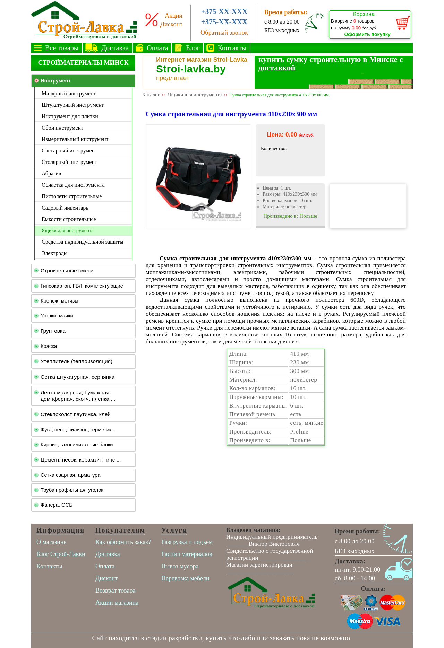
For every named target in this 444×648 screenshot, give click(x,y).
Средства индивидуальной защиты (82, 242)
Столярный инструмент (69, 162)
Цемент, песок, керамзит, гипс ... (81, 460)
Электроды (55, 253)
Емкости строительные (69, 219)
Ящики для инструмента (68, 230)
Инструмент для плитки (70, 116)
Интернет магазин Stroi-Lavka (201, 59)
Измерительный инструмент (75, 139)
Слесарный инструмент (69, 151)
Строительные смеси (67, 270)
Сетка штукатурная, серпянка (77, 377)
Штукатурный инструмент (73, 105)
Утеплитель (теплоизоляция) (76, 361)
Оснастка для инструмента (73, 185)
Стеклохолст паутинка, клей (76, 414)
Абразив (51, 173)
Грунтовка (53, 331)
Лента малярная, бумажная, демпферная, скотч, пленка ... (78, 395)
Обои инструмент (62, 128)
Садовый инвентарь (65, 208)
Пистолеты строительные (72, 196)
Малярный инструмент (69, 93)
